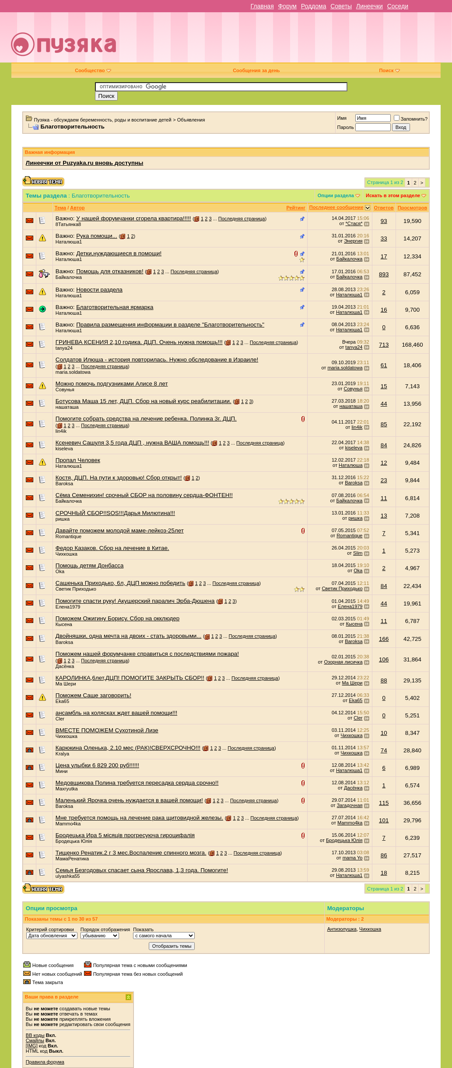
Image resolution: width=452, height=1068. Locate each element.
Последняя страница (241, 218)
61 (384, 365)
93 (384, 221)
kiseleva (64, 448)
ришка (63, 519)
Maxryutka (67, 788)
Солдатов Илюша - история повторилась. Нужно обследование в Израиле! (157, 359)
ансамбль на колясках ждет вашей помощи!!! (116, 713)
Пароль (345, 127)
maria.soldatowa (73, 372)
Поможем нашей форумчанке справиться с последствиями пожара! (147, 654)
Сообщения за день (256, 70)
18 (384, 873)
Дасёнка (65, 666)
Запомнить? (411, 119)
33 (384, 238)
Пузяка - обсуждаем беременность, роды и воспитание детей (103, 119)
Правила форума (45, 1062)
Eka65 (62, 701)
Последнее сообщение (336, 207)
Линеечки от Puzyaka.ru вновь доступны (85, 163)
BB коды (35, 1035)
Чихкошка (66, 554)
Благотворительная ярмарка (114, 307)
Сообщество (93, 70)
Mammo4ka (68, 823)
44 (384, 403)
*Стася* (354, 223)
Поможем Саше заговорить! (93, 695)
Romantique (68, 536)
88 (384, 680)
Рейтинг (295, 207)
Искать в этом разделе (393, 195)
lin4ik (61, 431)
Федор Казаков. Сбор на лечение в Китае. (112, 548)
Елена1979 (68, 606)
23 (384, 480)
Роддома (313, 6)
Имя (341, 118)
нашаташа (67, 407)
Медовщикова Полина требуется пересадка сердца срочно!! (137, 782)
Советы (341, 6)
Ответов (384, 207)
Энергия (353, 241)
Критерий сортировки (50, 929)
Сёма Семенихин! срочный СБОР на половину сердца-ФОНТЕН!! (144, 495)
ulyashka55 (68, 876)
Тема (60, 207)
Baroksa (64, 483)
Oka (60, 571)
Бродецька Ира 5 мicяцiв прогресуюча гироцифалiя (125, 835)
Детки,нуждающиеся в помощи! (118, 253)
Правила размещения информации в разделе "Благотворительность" (170, 324)
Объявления (191, 119)
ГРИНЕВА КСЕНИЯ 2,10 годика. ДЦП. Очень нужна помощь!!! (139, 342)
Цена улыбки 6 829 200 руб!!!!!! (97, 765)
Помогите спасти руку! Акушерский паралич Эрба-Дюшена (135, 601)
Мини (62, 771)
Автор (77, 207)
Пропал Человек (78, 460)
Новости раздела (99, 289)
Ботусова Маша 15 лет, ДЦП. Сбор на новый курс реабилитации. (143, 401)
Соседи (397, 6)
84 (384, 445)
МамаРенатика (72, 858)
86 (384, 855)
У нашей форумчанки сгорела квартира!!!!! (133, 218)
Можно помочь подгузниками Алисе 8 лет (112, 383)
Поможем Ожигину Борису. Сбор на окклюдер (117, 618)
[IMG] (32, 1045)
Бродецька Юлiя (74, 841)
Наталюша (350, 465)
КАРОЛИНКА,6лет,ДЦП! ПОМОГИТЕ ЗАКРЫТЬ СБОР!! (130, 678)
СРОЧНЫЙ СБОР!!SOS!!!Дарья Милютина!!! (115, 513)
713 (384, 344)
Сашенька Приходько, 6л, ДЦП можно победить (121, 583)
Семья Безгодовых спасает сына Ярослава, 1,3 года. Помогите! (142, 870)
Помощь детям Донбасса (90, 565)
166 (384, 639)
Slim (357, 553)
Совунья (65, 389)
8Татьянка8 (68, 224)
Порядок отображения (105, 929)
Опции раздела (336, 195)
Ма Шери (66, 683)
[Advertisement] (289, 41)
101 (384, 820)
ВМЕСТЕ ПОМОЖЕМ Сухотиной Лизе (107, 730)
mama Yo (353, 857)
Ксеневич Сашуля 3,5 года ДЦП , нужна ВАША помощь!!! (132, 442)
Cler (60, 718)
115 (384, 803)
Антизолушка (342, 929)
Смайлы (35, 1040)
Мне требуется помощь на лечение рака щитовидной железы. (139, 817)
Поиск (389, 70)
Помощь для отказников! (109, 271)
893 (384, 274)
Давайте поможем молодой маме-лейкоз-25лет (120, 530)
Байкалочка (349, 258)
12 (384, 462)
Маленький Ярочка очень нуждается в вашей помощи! (129, 800)
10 (384, 733)
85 (384, 424)
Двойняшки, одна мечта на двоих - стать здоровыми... (129, 636)
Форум (287, 6)
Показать (143, 929)
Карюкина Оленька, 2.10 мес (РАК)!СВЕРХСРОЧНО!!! (128, 747)
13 (384, 515)
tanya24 (64, 348)
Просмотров (412, 207)
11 (384, 498)
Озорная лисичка (343, 661)
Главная (261, 6)
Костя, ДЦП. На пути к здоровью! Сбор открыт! (119, 477)
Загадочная (350, 805)
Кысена (64, 624)
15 (384, 386)
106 (384, 659)
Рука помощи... (96, 236)
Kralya (62, 753)
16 (384, 309)
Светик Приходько (76, 588)
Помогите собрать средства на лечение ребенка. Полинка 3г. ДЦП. (146, 418)
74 (384, 750)
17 (384, 256)
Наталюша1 (69, 241)
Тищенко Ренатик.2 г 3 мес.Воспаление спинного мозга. (131, 852)
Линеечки (369, 6)
